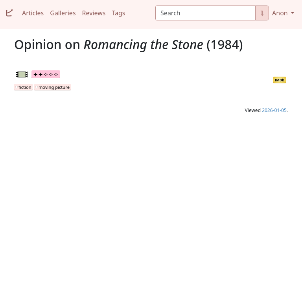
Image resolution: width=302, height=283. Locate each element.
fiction (24, 87)
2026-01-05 (274, 110)
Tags (118, 13)
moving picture (54, 87)
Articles (33, 13)
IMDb (279, 80)
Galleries (63, 13)
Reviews (94, 13)
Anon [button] (280, 13)
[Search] (205, 13)
